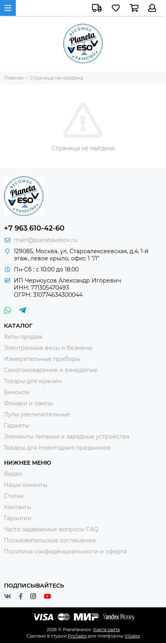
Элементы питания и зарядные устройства (66, 436)
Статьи (14, 496)
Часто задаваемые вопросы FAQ (51, 529)
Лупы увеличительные (37, 414)
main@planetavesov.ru (45, 240)
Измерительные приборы (42, 359)
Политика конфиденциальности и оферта (65, 551)
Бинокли (17, 392)
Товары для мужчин (33, 381)
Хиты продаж (23, 336)
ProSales (77, 636)
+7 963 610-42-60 (34, 228)
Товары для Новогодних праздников (57, 447)
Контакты (17, 507)
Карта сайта (106, 629)
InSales (132, 636)
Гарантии (18, 518)
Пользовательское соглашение (50, 540)
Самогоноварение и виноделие (51, 370)
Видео (13, 473)
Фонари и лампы (28, 403)
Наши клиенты (25, 484)
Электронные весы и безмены (48, 347)
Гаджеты (16, 425)
